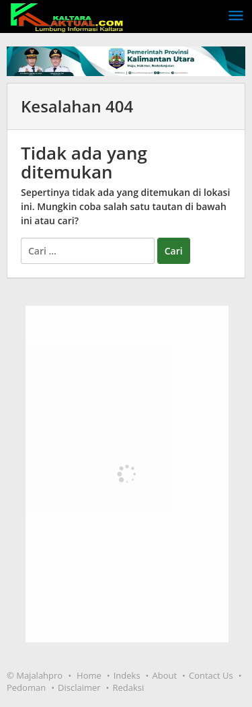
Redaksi (128, 687)
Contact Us (211, 675)
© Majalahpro (34, 675)
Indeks (127, 675)
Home (89, 675)
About (165, 675)
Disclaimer (79, 687)
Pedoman (26, 687)
